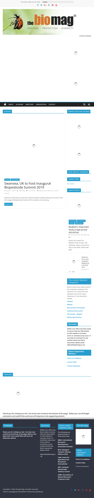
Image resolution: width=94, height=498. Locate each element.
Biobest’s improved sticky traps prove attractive (79, 229)
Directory (29, 104)
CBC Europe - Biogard (74, 314)
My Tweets (70, 184)
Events (7, 179)
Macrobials (79, 223)
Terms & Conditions (74, 358)
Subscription (41, 104)
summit (56, 190)
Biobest (69, 304)
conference (49, 190)
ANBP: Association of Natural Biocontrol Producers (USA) (65, 477)
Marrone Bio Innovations (76, 308)
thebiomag (22, 190)
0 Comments (30, 190)
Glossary (19, 104)
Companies (81, 221)
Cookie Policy (72, 362)
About (11, 104)
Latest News (15, 179)
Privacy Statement (73, 366)
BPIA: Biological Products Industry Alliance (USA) (64, 452)
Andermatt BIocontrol (75, 311)
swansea (6, 193)
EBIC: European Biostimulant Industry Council (64, 469)
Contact (52, 104)
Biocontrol (73, 221)
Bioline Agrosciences (74, 317)
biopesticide (42, 190)
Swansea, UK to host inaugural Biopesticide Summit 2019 (27, 185)
